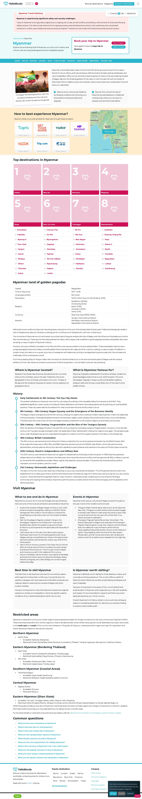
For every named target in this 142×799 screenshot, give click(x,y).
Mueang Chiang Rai (111, 235)
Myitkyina (78, 264)
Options (130, 793)
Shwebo (78, 268)
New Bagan (79, 239)
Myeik (106, 249)
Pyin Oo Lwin (59, 61)
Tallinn (30, 783)
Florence (79, 777)
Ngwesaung (50, 264)
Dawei (19, 254)
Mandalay (49, 249)
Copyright (95, 781)
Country (112, 13)
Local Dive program (98, 789)
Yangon (19, 249)
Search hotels (118, 47)
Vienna (80, 773)
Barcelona (57, 777)
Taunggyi (71, 61)
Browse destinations (94, 4)
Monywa (33, 61)
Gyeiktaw (107, 230)
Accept (113, 793)
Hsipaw (48, 268)
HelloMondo (18, 38)
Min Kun (77, 235)
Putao (77, 254)
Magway (42, 61)
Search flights (118, 43)
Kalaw (19, 273)
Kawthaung (108, 268)
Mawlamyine (82, 61)
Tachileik (107, 254)
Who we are (96, 773)
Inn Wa (48, 235)
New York (68, 777)
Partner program (98, 785)
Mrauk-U (107, 244)
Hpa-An (25, 61)
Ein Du (77, 230)
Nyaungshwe (51, 239)
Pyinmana (78, 244)
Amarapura (79, 249)
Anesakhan (94, 61)
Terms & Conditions (98, 777)
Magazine (108, 4)
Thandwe (20, 268)
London (64, 773)
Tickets (17, 796)
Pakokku (20, 235)
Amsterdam (73, 781)
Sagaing (49, 244)
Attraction (130, 13)
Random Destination (124, 4)
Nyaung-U (20, 239)
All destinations (59, 786)
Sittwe (19, 264)
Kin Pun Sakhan (52, 259)
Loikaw (106, 264)
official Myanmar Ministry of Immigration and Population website (95, 713)
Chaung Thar (106, 61)
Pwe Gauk (20, 244)
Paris (55, 781)
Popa (105, 239)
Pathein (49, 254)
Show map (109, 131)
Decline (121, 793)
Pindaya (20, 259)
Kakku (17, 61)
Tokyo (83, 781)
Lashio (48, 273)
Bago (50, 61)
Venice (62, 781)
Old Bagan (79, 259)
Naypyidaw (108, 259)
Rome (55, 773)
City (121, 13)
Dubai (72, 773)
